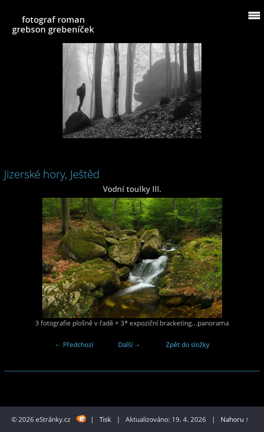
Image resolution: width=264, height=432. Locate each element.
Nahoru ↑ (235, 419)
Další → (129, 344)
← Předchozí (74, 344)
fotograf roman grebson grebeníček (53, 24)
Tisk (105, 419)
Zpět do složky (188, 344)
